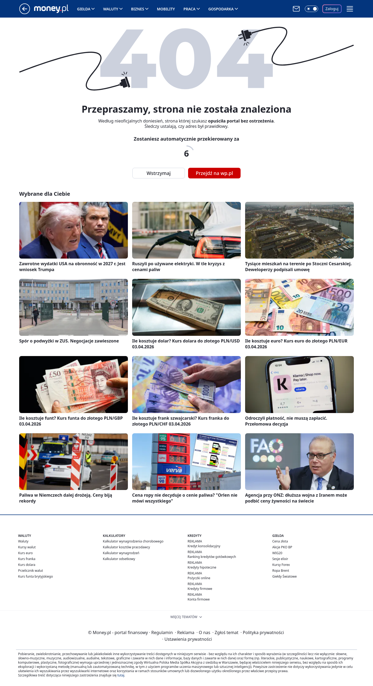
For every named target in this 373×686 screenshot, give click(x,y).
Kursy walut (27, 547)
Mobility (166, 8)
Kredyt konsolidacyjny (204, 546)
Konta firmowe (199, 599)
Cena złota (280, 541)
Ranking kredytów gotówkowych (212, 556)
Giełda (83, 8)
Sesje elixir (280, 559)
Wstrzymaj (159, 173)
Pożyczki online (199, 578)
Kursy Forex (281, 564)
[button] (350, 9)
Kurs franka (26, 559)
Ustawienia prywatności (187, 639)
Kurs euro (25, 553)
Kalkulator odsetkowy (119, 559)
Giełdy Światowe (284, 576)
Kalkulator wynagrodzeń (121, 553)
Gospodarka (221, 8)
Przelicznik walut (30, 570)
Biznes (137, 8)
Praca (190, 8)
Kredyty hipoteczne (202, 567)
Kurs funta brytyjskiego (35, 576)
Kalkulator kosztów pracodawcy (126, 547)
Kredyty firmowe (200, 588)
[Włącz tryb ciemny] (311, 9)
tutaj (120, 675)
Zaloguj (332, 8)
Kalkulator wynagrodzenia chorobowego (133, 541)
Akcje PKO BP (282, 547)
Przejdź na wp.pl (214, 173)
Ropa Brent (280, 570)
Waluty (110, 8)
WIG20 (277, 553)
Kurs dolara (26, 564)
